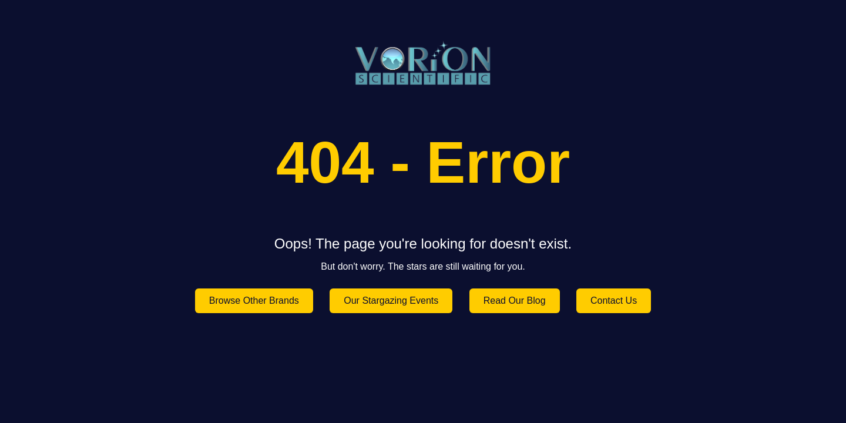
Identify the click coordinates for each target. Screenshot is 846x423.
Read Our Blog (515, 301)
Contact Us (613, 301)
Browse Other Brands (254, 301)
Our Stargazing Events (391, 301)
